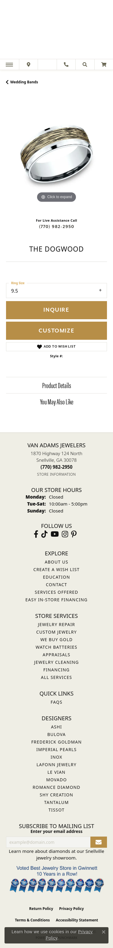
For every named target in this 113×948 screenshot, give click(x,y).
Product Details (56, 385)
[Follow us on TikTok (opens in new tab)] (44, 534)
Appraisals (57, 654)
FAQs (56, 702)
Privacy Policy (71, 908)
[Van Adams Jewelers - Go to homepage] (57, 30)
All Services (56, 677)
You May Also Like (56, 401)
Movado (56, 780)
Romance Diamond (56, 787)
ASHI (56, 727)
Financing (56, 670)
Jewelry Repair (56, 624)
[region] (56, 153)
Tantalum (56, 802)
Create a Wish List (56, 569)
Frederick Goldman (56, 742)
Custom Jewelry (56, 632)
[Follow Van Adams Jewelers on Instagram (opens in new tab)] (65, 534)
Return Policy (41, 908)
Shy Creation (56, 795)
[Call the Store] (57, 467)
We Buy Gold (56, 639)
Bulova (56, 734)
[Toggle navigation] (9, 64)
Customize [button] (56, 330)
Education (56, 577)
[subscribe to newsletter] (98, 842)
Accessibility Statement (77, 920)
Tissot (56, 810)
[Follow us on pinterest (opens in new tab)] (74, 534)
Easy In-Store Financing (56, 600)
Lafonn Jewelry (56, 764)
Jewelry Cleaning (56, 662)
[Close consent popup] (103, 932)
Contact (56, 584)
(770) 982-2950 (56, 226)
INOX (56, 757)
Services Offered (56, 592)
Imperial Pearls (56, 749)
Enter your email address (56, 831)
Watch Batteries (56, 647)
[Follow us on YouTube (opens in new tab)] (55, 534)
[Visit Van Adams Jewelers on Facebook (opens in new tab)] (36, 534)
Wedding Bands (24, 82)
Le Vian (57, 772)
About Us (56, 562)
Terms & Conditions (32, 920)
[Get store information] (56, 474)
